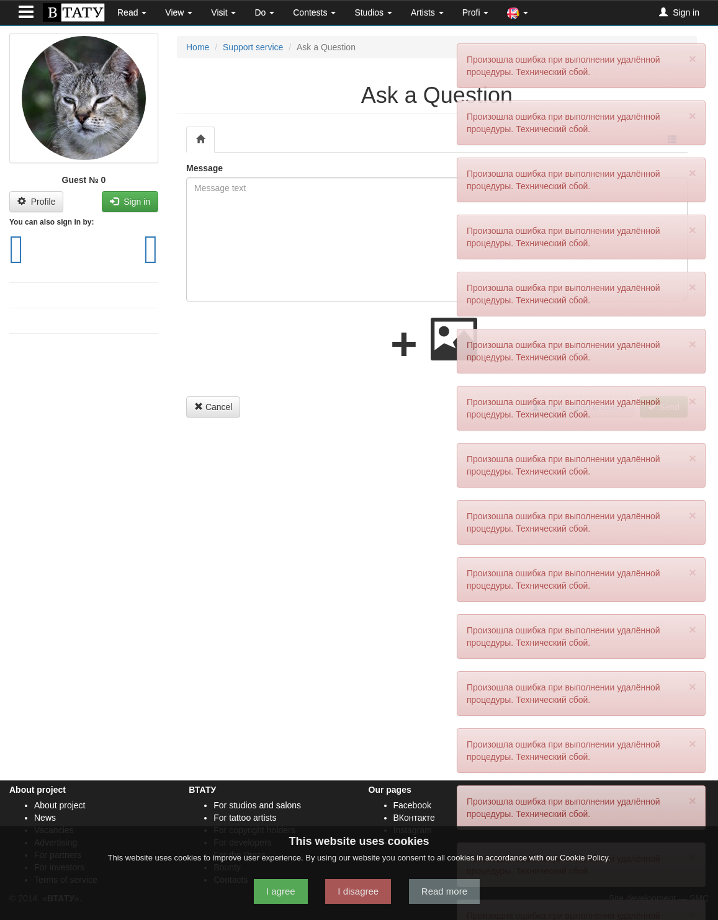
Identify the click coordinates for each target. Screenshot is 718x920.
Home (197, 47)
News (45, 818)
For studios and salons (257, 805)
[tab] (200, 140)
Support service (253, 47)
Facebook (412, 805)
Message (204, 168)
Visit (223, 12)
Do (264, 12)
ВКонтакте (414, 818)
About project (60, 805)
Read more (444, 891)
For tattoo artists (244, 818)
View (178, 12)
